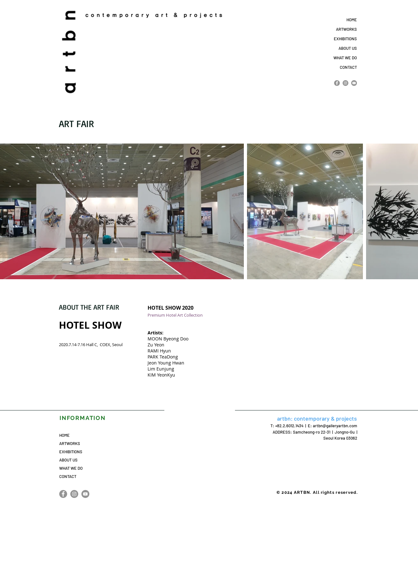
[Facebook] (337, 83)
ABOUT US (348, 48)
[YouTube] (354, 83)
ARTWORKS (346, 29)
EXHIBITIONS (345, 38)
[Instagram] (345, 83)
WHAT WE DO (345, 57)
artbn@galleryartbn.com (335, 425)
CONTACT (348, 67)
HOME (351, 19)
